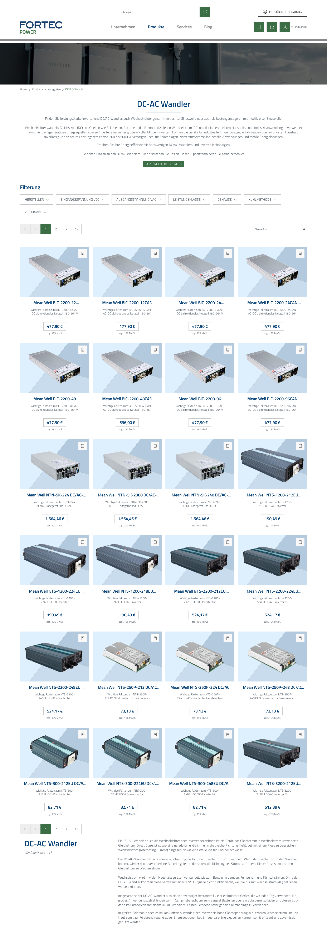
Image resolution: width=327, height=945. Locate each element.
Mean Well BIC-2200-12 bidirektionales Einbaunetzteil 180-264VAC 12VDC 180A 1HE (55, 302)
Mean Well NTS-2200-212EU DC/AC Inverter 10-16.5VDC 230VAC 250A (200, 591)
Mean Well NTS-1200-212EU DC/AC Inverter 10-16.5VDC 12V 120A (272, 495)
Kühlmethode (262, 199)
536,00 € (127, 422)
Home (23, 89)
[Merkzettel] (257, 27)
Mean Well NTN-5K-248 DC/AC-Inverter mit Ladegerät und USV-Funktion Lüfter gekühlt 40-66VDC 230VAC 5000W (199, 495)
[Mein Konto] (292, 27)
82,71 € (54, 807)
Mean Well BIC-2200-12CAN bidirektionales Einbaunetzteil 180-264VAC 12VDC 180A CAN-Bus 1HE (127, 302)
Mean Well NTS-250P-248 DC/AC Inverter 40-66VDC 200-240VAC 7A (272, 687)
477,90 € (55, 326)
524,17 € (200, 615)
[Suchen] (205, 12)
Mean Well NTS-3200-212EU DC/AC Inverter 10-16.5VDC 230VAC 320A (272, 783)
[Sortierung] (280, 229)
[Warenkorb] (270, 27)
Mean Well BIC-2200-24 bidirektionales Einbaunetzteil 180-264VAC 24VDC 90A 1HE (200, 302)
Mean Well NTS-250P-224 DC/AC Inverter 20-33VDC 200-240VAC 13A (199, 687)
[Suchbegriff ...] (158, 12)
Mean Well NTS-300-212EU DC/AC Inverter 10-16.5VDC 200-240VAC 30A (55, 783)
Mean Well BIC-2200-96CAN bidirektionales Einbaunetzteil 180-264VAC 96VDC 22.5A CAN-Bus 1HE (272, 399)
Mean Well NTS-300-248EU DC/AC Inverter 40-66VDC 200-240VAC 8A (200, 783)
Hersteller (37, 199)
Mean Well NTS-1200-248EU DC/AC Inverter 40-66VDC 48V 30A (127, 591)
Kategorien (54, 89)
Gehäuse (227, 199)
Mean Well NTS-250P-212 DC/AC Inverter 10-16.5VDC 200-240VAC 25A (127, 687)
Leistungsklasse (189, 199)
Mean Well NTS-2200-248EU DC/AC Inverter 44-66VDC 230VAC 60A (55, 687)
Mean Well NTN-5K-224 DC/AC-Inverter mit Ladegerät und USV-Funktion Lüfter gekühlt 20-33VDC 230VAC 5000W (54, 495)
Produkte (37, 89)
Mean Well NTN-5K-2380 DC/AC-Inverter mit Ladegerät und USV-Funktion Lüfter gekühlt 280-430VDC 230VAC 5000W (127, 495)
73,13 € (127, 711)
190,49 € (272, 518)
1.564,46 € (54, 518)
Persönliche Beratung (282, 12)
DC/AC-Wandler (74, 89)
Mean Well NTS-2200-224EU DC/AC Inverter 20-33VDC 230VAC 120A (272, 591)
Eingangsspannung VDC (82, 199)
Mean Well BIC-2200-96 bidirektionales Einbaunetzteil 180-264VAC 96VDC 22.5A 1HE (200, 399)
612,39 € (272, 807)
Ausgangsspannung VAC (138, 199)
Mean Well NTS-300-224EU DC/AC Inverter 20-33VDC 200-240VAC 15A (127, 783)
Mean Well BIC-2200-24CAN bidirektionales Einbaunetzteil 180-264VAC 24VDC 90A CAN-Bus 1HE (272, 302)
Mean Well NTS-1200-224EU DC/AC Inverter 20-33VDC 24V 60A (54, 591)
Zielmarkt (35, 212)
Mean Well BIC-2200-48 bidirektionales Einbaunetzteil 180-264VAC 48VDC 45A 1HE (55, 399)
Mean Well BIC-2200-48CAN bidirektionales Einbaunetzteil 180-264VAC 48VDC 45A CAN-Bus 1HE (127, 399)
